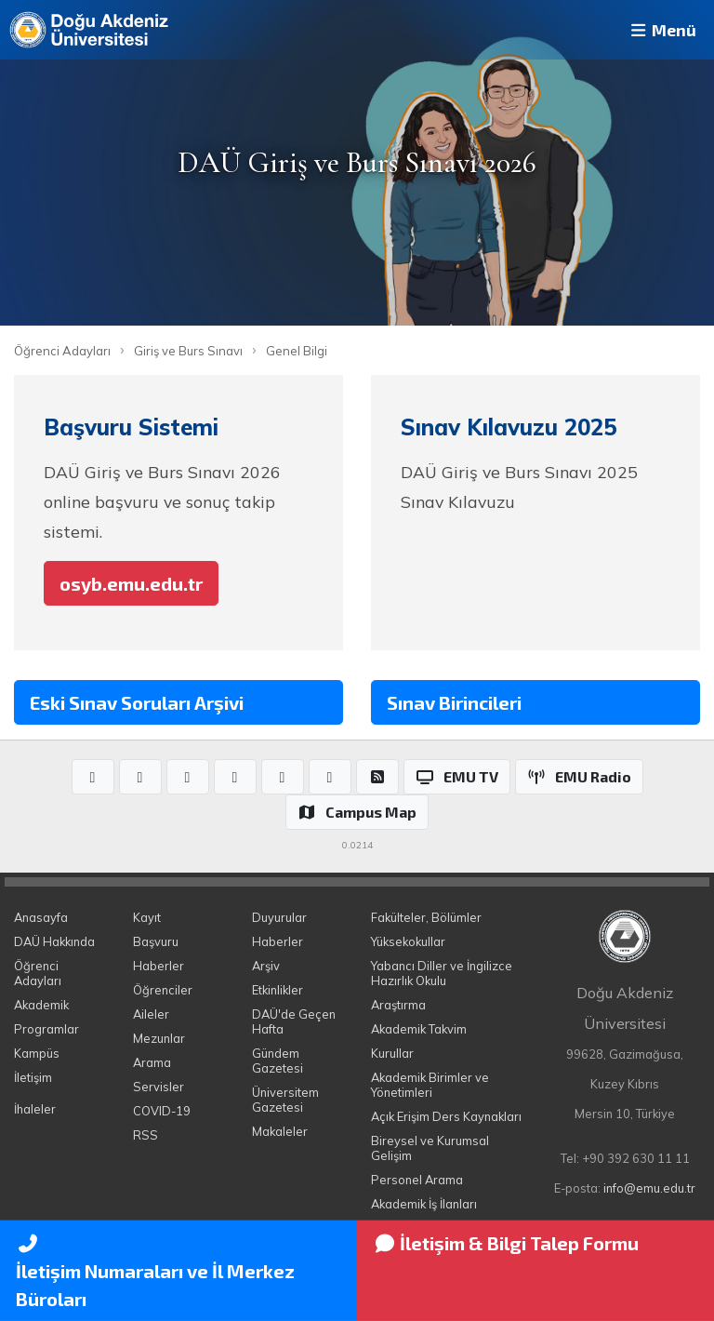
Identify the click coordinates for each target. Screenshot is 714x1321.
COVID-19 (162, 1110)
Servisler (158, 1086)
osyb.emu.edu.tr (131, 583)
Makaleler (280, 1131)
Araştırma (398, 1004)
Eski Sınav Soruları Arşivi (137, 702)
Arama (152, 1062)
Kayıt (147, 917)
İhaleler (35, 1108)
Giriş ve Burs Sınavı (188, 350)
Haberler (158, 965)
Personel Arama (417, 1179)
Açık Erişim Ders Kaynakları (446, 1116)
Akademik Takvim (419, 1028)
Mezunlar (159, 1038)
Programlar (46, 1028)
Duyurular (279, 917)
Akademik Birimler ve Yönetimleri (430, 1085)
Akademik (41, 1004)
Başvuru (155, 941)
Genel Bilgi (296, 350)
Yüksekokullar (408, 941)
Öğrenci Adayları (62, 350)
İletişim (33, 1077)
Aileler (151, 1014)
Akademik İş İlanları (424, 1203)
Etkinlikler (277, 989)
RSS (145, 1135)
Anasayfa (41, 917)
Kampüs (37, 1053)
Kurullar (392, 1053)
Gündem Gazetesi (277, 1060)
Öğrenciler (162, 989)
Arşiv (266, 965)
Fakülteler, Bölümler (426, 917)
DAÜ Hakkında (54, 941)
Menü (662, 30)
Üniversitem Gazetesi (285, 1099)
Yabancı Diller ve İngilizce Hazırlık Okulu (441, 973)
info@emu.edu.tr (649, 1188)
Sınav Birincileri (454, 702)
